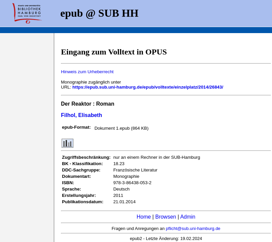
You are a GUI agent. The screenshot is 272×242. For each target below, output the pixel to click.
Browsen (165, 217)
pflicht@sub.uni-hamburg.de (193, 228)
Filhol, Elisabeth (81, 115)
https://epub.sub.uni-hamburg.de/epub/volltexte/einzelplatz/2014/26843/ (147, 87)
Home (144, 217)
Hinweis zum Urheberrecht (87, 71)
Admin (187, 217)
